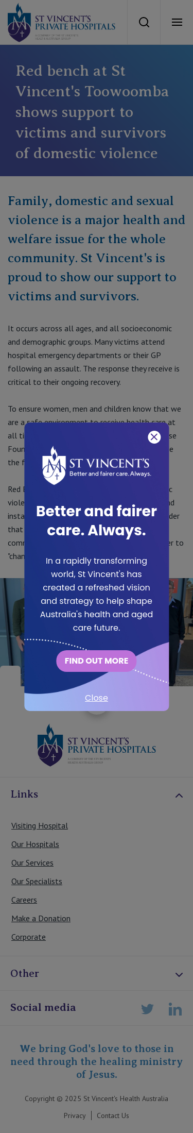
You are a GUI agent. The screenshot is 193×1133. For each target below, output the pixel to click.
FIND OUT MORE (97, 661)
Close (96, 698)
